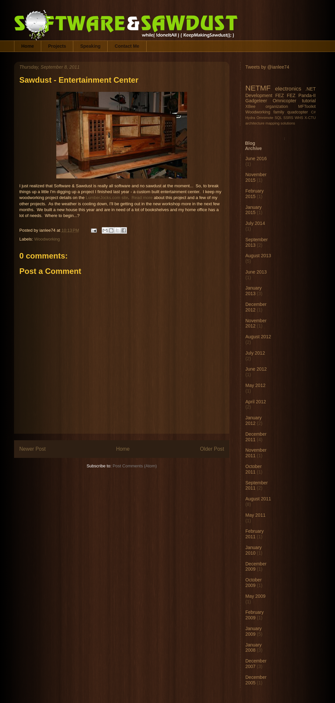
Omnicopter (284, 100)
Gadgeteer (256, 100)
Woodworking (47, 239)
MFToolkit (307, 106)
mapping (273, 123)
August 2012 (258, 336)
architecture (254, 123)
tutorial (309, 100)
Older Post (212, 449)
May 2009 (255, 596)
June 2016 (256, 158)
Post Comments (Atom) (135, 465)
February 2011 (254, 533)
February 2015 (254, 193)
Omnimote (264, 118)
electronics (288, 89)
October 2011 (253, 469)
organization (277, 106)
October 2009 (253, 582)
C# (313, 112)
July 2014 (255, 223)
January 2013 (253, 290)
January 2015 (253, 210)
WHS (299, 118)
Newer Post (32, 449)
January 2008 (253, 647)
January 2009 (253, 631)
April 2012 (255, 401)
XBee (250, 106)
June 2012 (256, 369)
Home (27, 46)
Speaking (90, 46)
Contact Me (127, 46)
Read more (142, 197)
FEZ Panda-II (301, 95)
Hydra (250, 118)
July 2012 (255, 353)
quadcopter (297, 112)
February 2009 (254, 615)
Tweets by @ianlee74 (267, 67)
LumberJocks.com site (107, 197)
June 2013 (256, 272)
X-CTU (310, 118)
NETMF (258, 88)
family (278, 112)
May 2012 (255, 385)
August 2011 (258, 498)
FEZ (279, 95)
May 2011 (255, 515)
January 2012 (253, 420)
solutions (288, 123)
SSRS (288, 118)
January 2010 (253, 550)
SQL (278, 118)
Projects (57, 46)
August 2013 (258, 255)
